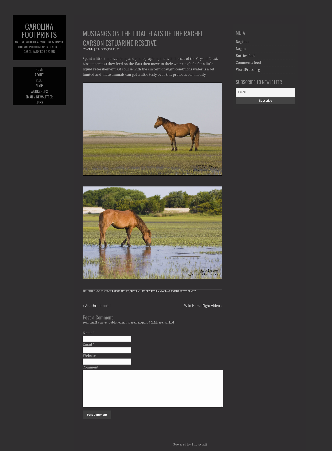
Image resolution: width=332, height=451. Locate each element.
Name (87, 333)
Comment (90, 367)
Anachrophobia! (96, 305)
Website (89, 356)
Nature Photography (183, 291)
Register (242, 42)
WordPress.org (248, 70)
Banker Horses (120, 291)
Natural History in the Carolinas (150, 291)
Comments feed (248, 63)
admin (89, 49)
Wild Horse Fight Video (203, 305)
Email (87, 344)
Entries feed (245, 56)
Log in (241, 49)
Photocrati (199, 444)
